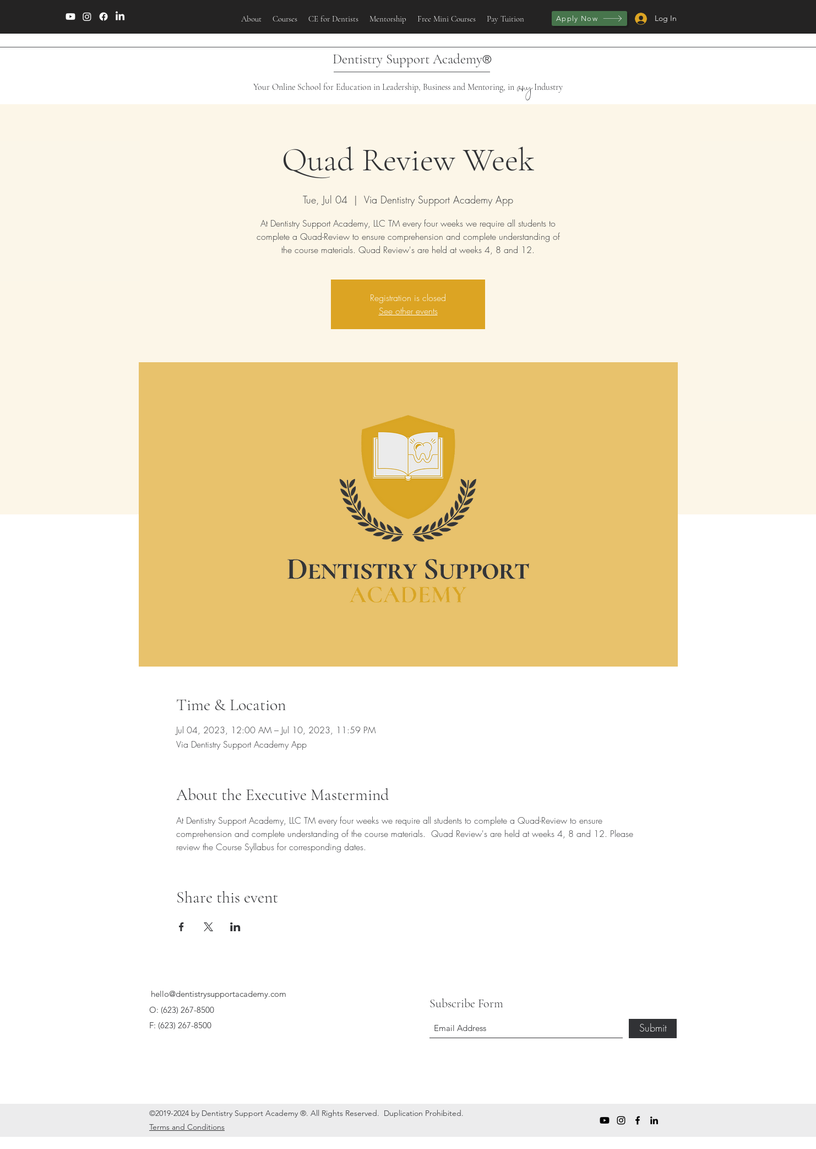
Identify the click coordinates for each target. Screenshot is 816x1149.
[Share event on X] (208, 926)
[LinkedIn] (120, 16)
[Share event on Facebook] (181, 926)
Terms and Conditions (187, 1127)
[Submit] (653, 1028)
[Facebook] (103, 16)
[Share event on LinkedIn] (235, 926)
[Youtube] (70, 16)
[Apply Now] (589, 18)
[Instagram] (87, 16)
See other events (408, 311)
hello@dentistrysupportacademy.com (218, 994)
